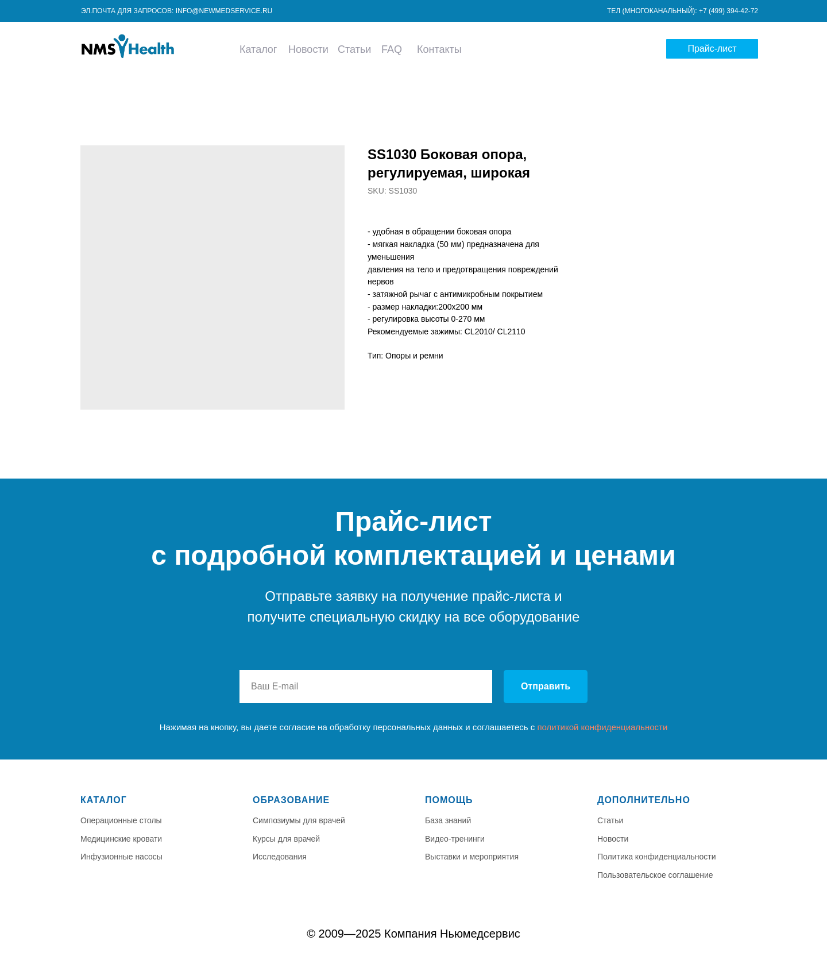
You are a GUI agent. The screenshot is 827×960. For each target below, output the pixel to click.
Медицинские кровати (121, 838)
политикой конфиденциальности (602, 727)
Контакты (439, 49)
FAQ (391, 49)
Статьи (354, 49)
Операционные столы (121, 820)
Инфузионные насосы (121, 856)
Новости (308, 49)
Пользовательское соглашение (655, 875)
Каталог (258, 49)
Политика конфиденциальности (656, 856)
